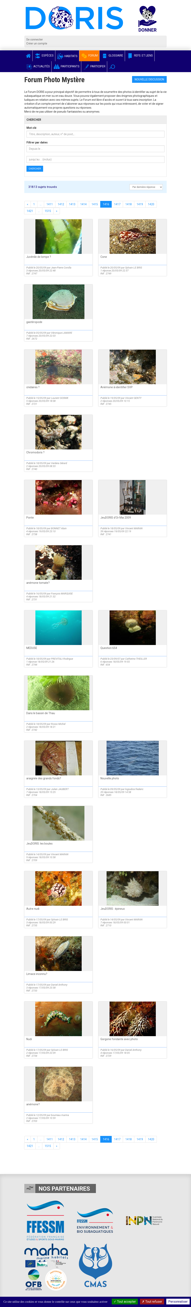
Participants (66, 66)
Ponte (30, 517)
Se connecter (34, 39)
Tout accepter (125, 1301)
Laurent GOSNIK (59, 397)
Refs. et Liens (140, 55)
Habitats (67, 56)
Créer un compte (36, 43)
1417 (117, 204)
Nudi (29, 1039)
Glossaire (112, 55)
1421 (30, 211)
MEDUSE (31, 648)
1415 (95, 204)
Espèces (44, 55)
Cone (103, 256)
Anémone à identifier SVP (116, 387)
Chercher (35, 168)
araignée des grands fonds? (43, 778)
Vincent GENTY (133, 397)
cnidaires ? (33, 387)
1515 (48, 211)
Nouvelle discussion (149, 79)
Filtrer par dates (37, 142)
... (41, 204)
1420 (151, 204)
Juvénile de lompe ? (38, 256)
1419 (140, 204)
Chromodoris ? (35, 452)
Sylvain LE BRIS (133, 267)
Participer (94, 66)
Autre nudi (32, 908)
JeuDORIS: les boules (39, 843)
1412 (61, 204)
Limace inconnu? (36, 974)
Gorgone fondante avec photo (119, 1039)
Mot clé (31, 127)
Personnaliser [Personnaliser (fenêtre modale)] (178, 1301)
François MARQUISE (62, 593)
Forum (89, 55)
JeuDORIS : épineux (112, 908)
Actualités (38, 66)
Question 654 (108, 648)
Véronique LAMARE (61, 332)
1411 (49, 204)
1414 (83, 204)
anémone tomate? (38, 582)
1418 (128, 204)
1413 (72, 204)
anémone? (33, 1104)
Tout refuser (152, 1301)
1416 (106, 204)
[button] (112, 66)
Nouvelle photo (109, 778)
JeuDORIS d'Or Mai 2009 (115, 517)
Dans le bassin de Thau (40, 713)
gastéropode (34, 322)
